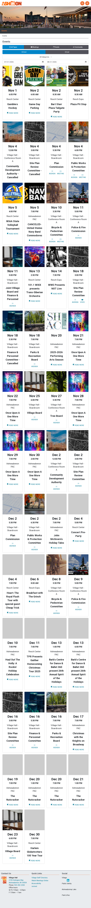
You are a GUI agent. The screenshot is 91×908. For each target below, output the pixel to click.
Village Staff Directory (40, 878)
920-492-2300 (19, 885)
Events (4, 31)
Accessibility (36, 883)
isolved (34, 886)
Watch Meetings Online (40, 881)
